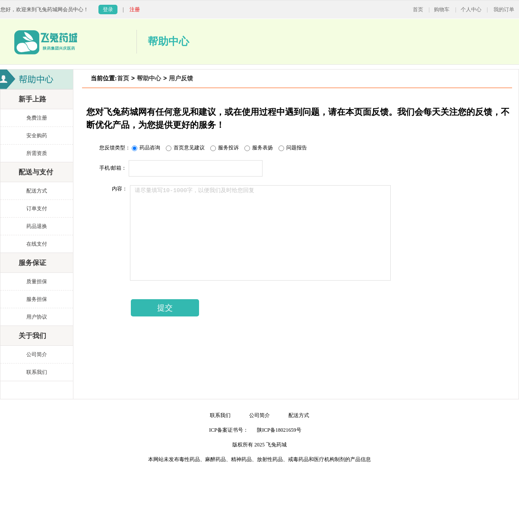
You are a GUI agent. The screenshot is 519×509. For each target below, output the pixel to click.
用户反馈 (181, 78)
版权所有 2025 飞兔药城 (259, 445)
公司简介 (36, 354)
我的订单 (504, 9)
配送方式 (36, 191)
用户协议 (36, 317)
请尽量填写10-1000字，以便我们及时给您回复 (260, 233)
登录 (108, 9)
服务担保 (36, 299)
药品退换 (36, 226)
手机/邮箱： (113, 168)
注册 (135, 9)
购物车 (441, 9)
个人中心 (471, 9)
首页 (418, 9)
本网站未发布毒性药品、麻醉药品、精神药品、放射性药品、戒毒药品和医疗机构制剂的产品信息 (259, 459)
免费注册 (36, 118)
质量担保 (36, 281)
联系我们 (36, 372)
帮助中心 (149, 78)
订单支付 (36, 208)
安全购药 (36, 136)
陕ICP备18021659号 (279, 430)
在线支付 (36, 244)
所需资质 (36, 153)
